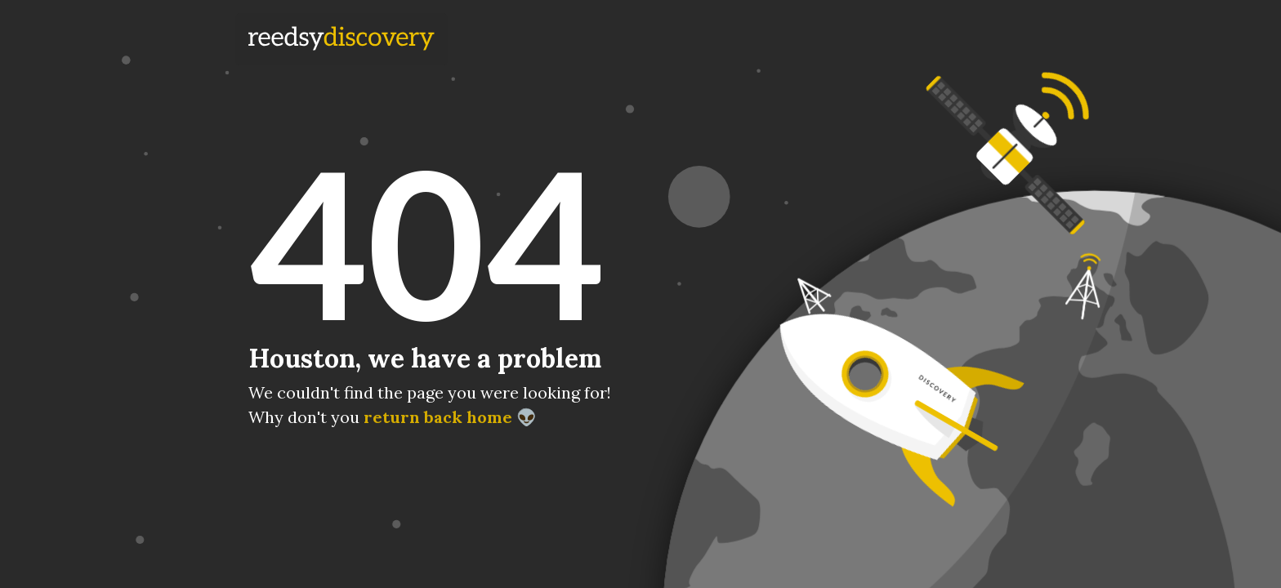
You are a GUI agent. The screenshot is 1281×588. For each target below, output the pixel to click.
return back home (438, 417)
